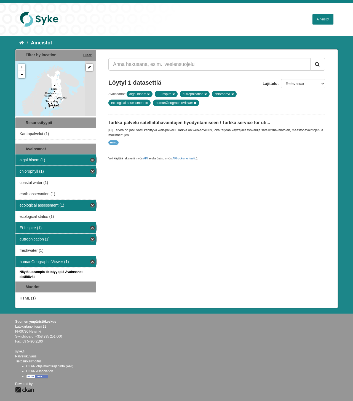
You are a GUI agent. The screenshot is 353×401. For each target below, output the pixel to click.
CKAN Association (39, 371)
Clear (87, 55)
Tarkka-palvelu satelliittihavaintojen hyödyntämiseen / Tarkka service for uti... (189, 122)
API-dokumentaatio (184, 158)
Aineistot (323, 19)
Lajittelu (270, 83)
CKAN (24, 390)
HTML (113, 142)
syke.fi (20, 351)
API (145, 158)
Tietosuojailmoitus (28, 361)
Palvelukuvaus (25, 356)
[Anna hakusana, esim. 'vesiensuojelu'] (209, 64)
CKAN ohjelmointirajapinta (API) (49, 366)
